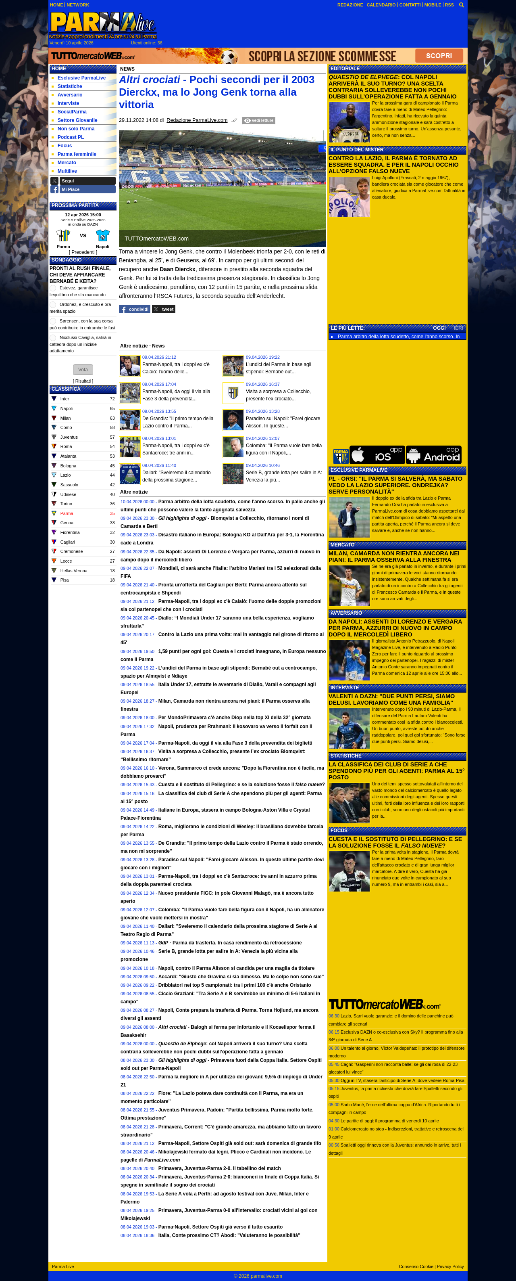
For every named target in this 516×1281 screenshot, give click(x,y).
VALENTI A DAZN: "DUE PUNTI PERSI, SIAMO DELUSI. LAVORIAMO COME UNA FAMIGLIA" (392, 699)
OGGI (439, 328)
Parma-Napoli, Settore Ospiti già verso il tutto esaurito (220, 1227)
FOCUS (339, 830)
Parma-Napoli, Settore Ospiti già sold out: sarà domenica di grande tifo (239, 1143)
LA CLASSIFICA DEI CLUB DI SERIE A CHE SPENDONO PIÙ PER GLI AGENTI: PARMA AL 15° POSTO (397, 771)
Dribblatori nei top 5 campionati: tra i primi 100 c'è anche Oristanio (234, 985)
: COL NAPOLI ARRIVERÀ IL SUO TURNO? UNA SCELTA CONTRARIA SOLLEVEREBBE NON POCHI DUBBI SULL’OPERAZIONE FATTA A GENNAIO (393, 87)
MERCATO (343, 545)
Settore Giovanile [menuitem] (75, 120)
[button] (83, 369)
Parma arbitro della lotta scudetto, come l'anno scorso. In (399, 336)
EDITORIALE (345, 68)
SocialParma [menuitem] (69, 112)
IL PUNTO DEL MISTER (357, 150)
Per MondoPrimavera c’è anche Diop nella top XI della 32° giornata (234, 717)
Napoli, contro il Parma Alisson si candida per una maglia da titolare (236, 968)
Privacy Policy (450, 1266)
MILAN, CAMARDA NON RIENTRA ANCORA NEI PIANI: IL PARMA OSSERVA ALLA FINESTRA (394, 556)
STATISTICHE (346, 756)
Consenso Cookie (416, 1266)
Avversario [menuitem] (67, 95)
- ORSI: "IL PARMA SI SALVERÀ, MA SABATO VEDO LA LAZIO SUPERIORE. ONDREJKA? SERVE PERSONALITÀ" (395, 485)
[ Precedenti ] (83, 252)
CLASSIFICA (66, 389)
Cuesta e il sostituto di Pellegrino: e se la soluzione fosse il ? (241, 784)
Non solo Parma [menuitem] (73, 129)
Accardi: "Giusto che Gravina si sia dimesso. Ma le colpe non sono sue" (241, 977)
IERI (458, 328)
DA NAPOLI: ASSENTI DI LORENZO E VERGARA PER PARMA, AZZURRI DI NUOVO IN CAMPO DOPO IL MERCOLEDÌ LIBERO (395, 628)
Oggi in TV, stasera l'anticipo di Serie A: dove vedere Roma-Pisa (402, 1080)
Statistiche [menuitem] (67, 86)
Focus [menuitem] (62, 146)
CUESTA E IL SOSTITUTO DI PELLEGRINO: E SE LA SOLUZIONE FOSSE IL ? (395, 842)
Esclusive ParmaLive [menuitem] (79, 78)
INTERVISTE (345, 688)
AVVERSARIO (346, 613)
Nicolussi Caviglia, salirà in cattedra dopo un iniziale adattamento (80, 344)
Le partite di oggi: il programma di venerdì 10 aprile (390, 1120)
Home (59, 68)
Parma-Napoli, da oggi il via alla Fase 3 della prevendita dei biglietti (235, 743)
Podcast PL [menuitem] (68, 137)
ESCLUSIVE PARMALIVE (359, 470)
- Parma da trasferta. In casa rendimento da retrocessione (230, 943)
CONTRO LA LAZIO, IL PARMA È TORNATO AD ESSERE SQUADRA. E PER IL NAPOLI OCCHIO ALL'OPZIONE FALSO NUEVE (394, 164)
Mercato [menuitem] (64, 162)
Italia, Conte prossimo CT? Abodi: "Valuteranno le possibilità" (229, 1235)
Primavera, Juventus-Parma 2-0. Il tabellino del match (219, 1168)
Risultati (83, 381)
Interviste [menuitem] (65, 103)
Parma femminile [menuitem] (74, 154)
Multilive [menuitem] (64, 171)
